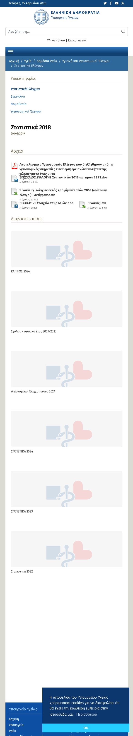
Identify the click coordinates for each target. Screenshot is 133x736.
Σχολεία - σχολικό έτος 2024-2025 (34, 331)
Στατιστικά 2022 (22, 571)
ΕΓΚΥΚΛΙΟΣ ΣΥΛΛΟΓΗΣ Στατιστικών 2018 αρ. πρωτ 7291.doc (63, 179)
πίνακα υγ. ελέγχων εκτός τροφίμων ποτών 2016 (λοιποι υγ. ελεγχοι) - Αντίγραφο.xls (68, 191)
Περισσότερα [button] (86, 714)
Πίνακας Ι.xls (97, 204)
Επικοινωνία (77, 40)
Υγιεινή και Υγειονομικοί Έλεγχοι (85, 61)
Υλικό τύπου (56, 40)
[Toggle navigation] (10, 51)
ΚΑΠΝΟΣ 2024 (20, 271)
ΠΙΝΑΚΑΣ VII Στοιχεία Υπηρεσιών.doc (46, 204)
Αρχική (14, 61)
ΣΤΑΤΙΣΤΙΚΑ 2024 (22, 451)
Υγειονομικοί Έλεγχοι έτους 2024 (33, 391)
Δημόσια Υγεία (47, 61)
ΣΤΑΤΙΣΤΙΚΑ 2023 (22, 511)
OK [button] (85, 728)
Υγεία (27, 61)
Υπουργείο (16, 725)
